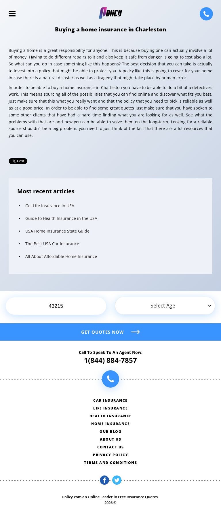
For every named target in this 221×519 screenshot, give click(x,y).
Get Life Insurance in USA (49, 205)
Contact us (110, 447)
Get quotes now (102, 332)
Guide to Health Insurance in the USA (61, 218)
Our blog (110, 431)
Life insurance (110, 408)
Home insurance (110, 423)
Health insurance (110, 416)
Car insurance (110, 400)
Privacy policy (110, 454)
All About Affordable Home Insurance (61, 256)
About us (110, 439)
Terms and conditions (110, 462)
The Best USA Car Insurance (52, 243)
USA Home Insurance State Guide (57, 231)
